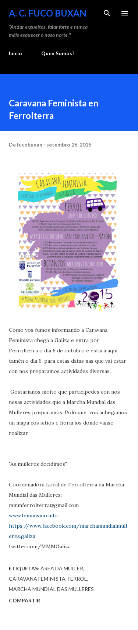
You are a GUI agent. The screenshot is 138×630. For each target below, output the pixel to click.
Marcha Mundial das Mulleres (51, 589)
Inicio (15, 53)
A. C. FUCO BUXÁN (47, 13)
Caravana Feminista (37, 579)
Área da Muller (61, 568)
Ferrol (77, 579)
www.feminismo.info (33, 515)
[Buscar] (107, 13)
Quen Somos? (57, 53)
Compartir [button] (24, 600)
